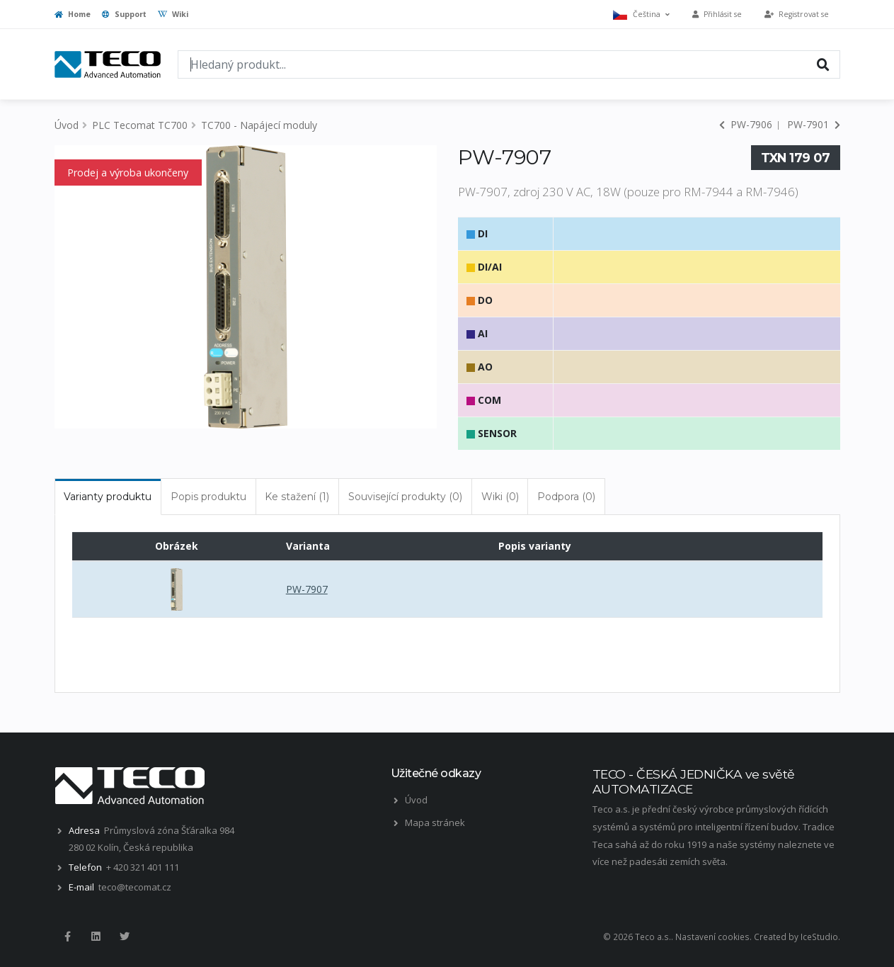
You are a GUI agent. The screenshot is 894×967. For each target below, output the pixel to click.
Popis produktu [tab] (208, 496)
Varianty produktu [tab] (107, 496)
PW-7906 (745, 124)
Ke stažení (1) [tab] (297, 496)
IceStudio (819, 936)
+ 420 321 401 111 (142, 867)
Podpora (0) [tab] (566, 496)
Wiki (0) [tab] (500, 496)
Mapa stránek (435, 822)
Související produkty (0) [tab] (405, 496)
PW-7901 (813, 124)
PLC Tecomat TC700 (140, 125)
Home (73, 14)
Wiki (173, 14)
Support (124, 14)
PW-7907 (307, 589)
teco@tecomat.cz (134, 887)
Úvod (67, 125)
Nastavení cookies (712, 936)
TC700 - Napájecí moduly (259, 125)
